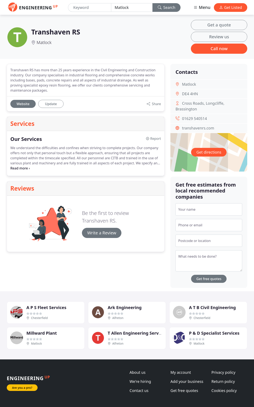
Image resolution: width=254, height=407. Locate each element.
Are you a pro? (22, 388)
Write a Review (101, 233)
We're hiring (140, 381)
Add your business (186, 381)
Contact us (139, 390)
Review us (219, 37)
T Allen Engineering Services (137, 333)
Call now (219, 48)
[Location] (132, 7)
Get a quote (219, 25)
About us (138, 372)
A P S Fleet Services (46, 307)
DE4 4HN (190, 93)
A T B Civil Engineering (212, 307)
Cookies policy (224, 390)
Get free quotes (208, 278)
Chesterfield (39, 318)
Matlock (44, 42)
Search (166, 7)
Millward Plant (41, 333)
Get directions (208, 152)
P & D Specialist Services (214, 333)
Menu (201, 7)
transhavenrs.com (198, 128)
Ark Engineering (125, 307)
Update (51, 104)
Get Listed (230, 7)
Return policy (223, 381)
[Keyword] (89, 7)
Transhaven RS (55, 31)
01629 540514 (194, 118)
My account (180, 372)
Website (22, 104)
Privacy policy (223, 372)
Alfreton (118, 318)
